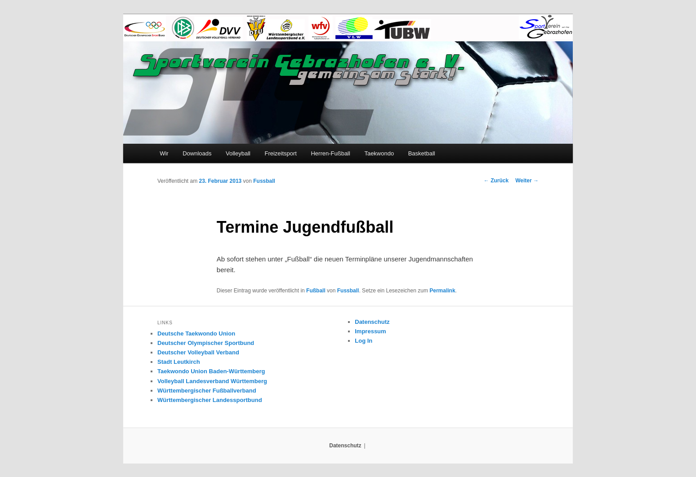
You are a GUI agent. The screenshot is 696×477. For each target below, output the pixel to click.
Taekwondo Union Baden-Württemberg (211, 371)
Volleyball (238, 153)
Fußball (316, 290)
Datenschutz (372, 321)
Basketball (421, 153)
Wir (164, 153)
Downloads (197, 153)
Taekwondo (379, 153)
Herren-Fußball (330, 153)
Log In (363, 340)
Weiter (527, 180)
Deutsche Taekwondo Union (196, 333)
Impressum (370, 331)
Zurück (496, 180)
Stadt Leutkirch (178, 361)
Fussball (264, 181)
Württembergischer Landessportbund (209, 400)
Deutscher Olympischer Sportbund (205, 343)
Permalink (442, 290)
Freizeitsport (280, 153)
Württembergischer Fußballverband (206, 390)
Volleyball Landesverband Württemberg (212, 381)
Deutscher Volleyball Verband (198, 352)
